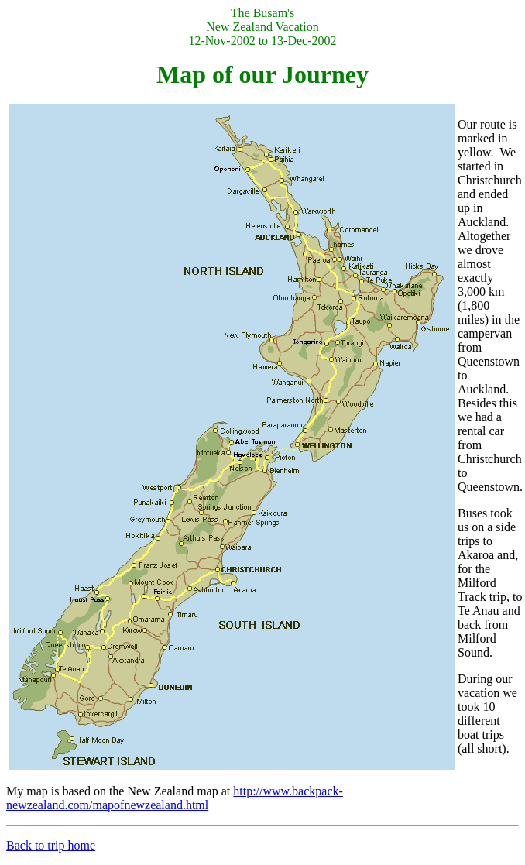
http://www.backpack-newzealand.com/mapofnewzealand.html (174, 798)
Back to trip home (50, 845)
